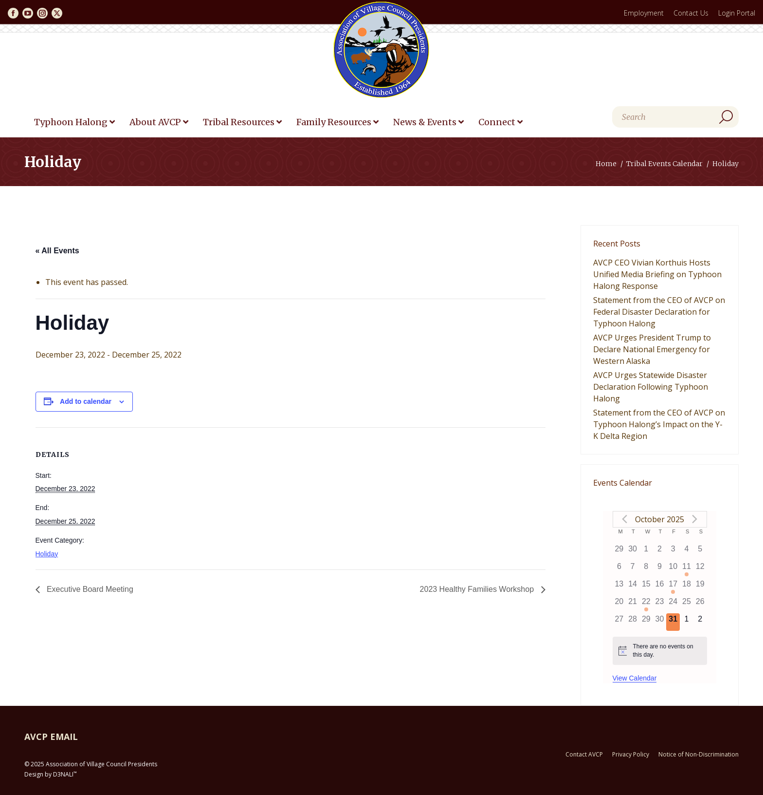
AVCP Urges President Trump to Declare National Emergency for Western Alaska (652, 349)
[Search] (675, 117)
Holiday (47, 554)
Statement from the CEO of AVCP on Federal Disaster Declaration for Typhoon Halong (659, 312)
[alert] (660, 650)
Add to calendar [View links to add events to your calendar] (85, 401)
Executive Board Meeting (89, 589)
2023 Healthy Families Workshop (478, 589)
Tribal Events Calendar (664, 163)
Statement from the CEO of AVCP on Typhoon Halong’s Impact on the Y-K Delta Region (659, 424)
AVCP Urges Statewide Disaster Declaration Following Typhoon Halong (650, 387)
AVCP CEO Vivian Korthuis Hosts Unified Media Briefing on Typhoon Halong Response (657, 274)
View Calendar (635, 678)
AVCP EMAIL (51, 736)
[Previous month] (625, 519)
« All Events (57, 250)
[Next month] (695, 519)
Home (606, 163)
